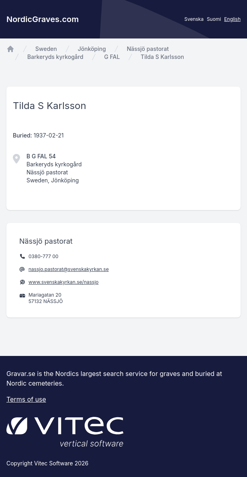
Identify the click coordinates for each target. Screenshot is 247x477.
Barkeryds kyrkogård (55, 56)
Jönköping (92, 48)
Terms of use (26, 399)
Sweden (46, 48)
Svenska (194, 19)
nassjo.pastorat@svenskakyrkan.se (68, 269)
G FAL (112, 56)
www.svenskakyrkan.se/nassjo (63, 282)
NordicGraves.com (42, 19)
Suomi (214, 19)
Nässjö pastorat (148, 48)
